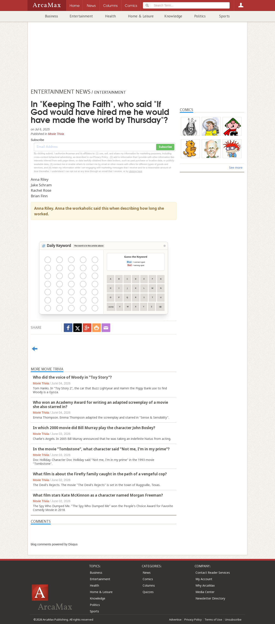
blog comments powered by (54, 544)
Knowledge (173, 16)
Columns (149, 585)
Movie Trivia (56, 134)
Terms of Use (213, 619)
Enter (110, 307)
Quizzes (148, 592)
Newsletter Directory (210, 598)
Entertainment (81, 16)
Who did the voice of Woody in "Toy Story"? (72, 377)
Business (51, 16)
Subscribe (165, 146)
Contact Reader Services (213, 572)
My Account (204, 579)
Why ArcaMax (205, 585)
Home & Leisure (141, 16)
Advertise (175, 619)
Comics (148, 579)
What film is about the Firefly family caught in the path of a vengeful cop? (100, 473)
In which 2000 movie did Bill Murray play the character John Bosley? (94, 427)
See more (236, 167)
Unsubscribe (233, 619)
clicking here (135, 171)
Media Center (205, 592)
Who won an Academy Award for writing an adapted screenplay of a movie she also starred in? (100, 404)
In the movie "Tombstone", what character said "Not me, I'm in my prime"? (101, 449)
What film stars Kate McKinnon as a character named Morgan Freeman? (98, 495)
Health (110, 16)
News (147, 572)
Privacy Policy (193, 619)
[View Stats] (164, 246)
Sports (224, 16)
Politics (200, 16)
